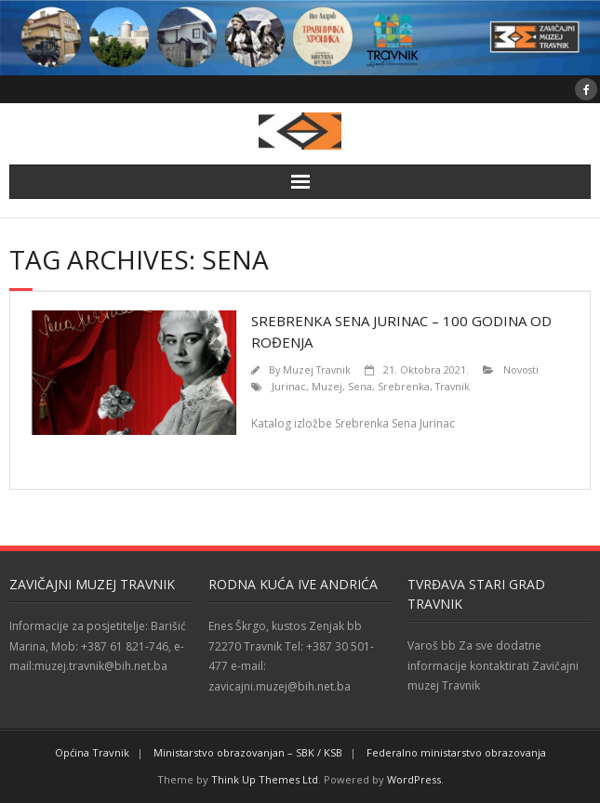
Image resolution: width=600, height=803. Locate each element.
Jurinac (289, 386)
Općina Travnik (92, 752)
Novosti (521, 369)
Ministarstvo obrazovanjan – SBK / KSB (247, 752)
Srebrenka (404, 386)
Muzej (327, 386)
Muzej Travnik (317, 369)
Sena (360, 386)
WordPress (414, 779)
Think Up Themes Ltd (264, 779)
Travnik (452, 386)
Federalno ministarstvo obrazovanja (456, 752)
